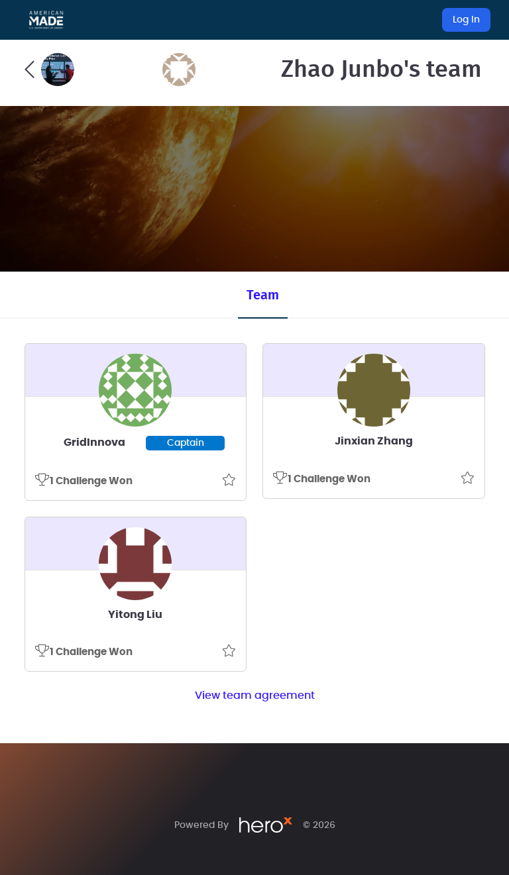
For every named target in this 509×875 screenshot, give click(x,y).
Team (263, 295)
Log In (466, 20)
